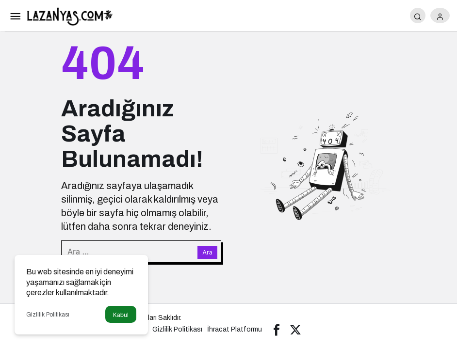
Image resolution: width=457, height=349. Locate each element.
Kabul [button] (121, 314)
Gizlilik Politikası (47, 314)
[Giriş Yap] (440, 15)
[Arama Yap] (417, 15)
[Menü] (15, 15)
